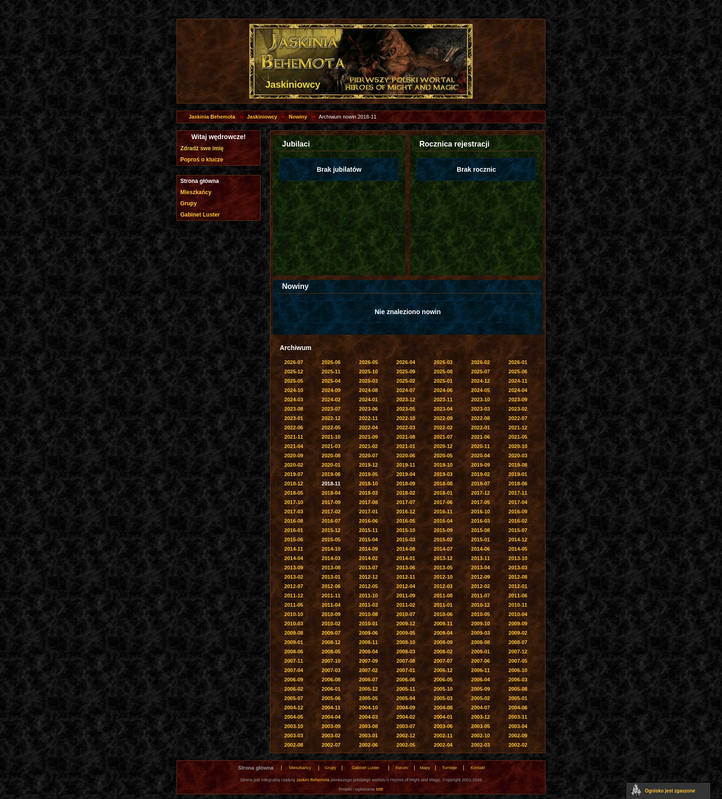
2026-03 (443, 362)
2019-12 (368, 465)
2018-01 (443, 493)
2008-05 (331, 651)
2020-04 (480, 455)
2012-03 (443, 586)
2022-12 (331, 418)
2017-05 (480, 502)
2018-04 (331, 493)
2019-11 (405, 465)
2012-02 (480, 586)
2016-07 (331, 521)
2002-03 (480, 745)
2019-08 (518, 465)
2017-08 (368, 502)
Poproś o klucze (201, 159)
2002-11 (443, 735)
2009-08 (293, 633)
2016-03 (480, 521)
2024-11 (518, 381)
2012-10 (443, 577)
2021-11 (293, 437)
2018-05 (293, 493)
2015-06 (293, 539)
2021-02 (368, 446)
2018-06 (518, 483)
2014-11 (293, 549)
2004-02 (405, 717)
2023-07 (331, 409)
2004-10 (368, 707)
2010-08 (368, 614)
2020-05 (443, 455)
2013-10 (518, 558)
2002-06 (368, 745)
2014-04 (293, 558)
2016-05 (405, 521)
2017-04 (518, 502)
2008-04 (368, 651)
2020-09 (293, 455)
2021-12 (518, 427)
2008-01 (480, 651)
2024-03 (293, 399)
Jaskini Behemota (312, 780)
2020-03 (518, 455)
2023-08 (293, 409)
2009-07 (331, 633)
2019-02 (480, 474)
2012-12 (368, 577)
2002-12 (405, 735)
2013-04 (480, 567)
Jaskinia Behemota (212, 116)
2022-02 (443, 427)
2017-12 (480, 493)
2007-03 (331, 670)
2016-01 (293, 530)
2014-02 (368, 558)
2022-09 (443, 418)
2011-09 (405, 595)
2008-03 (405, 651)
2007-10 (331, 661)
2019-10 (443, 465)
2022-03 (405, 427)
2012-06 (331, 586)
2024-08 (368, 390)
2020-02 (293, 465)
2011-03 (368, 605)
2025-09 (405, 371)
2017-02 (331, 511)
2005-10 (443, 689)
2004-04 (331, 717)
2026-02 (480, 362)
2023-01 (293, 418)
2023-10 (480, 399)
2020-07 (368, 455)
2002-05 (405, 745)
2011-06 (518, 595)
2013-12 (443, 558)
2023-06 (368, 409)
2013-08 (331, 567)
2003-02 (331, 735)
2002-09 (518, 735)
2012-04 (405, 586)
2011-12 (293, 595)
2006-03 (518, 679)
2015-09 (443, 530)
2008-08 (480, 642)
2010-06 (443, 614)
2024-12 (480, 381)
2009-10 (480, 623)
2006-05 (443, 679)
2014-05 (518, 549)
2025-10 (368, 371)
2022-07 (518, 418)
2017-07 (405, 502)
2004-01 (443, 717)
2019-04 (405, 474)
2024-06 (443, 390)
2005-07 (293, 698)
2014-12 (518, 539)
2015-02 (443, 539)
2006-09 (293, 679)
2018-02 (405, 493)
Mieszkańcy (196, 192)
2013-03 (518, 567)
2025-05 (293, 381)
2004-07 (480, 707)
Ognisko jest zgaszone (670, 790)
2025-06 (518, 371)
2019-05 (368, 474)
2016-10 (480, 511)
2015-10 (405, 530)
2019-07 (293, 474)
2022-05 (331, 427)
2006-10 (518, 670)
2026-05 (368, 362)
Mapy (425, 767)
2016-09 (518, 511)
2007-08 (405, 661)
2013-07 (368, 567)
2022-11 (368, 418)
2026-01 (518, 362)
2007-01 (405, 670)
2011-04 (331, 605)
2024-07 (405, 390)
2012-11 (405, 577)
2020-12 (443, 446)
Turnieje (449, 767)
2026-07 (293, 362)
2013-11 (480, 558)
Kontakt (478, 767)
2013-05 (443, 567)
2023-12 (405, 399)
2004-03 (368, 717)
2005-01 (518, 698)
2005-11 (405, 689)
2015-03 (405, 539)
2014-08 (405, 549)
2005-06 (331, 698)
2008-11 (368, 642)
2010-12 (480, 605)
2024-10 (293, 390)
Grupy (188, 203)
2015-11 (368, 530)
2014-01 (405, 558)
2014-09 (368, 549)
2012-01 (518, 586)
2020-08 (331, 455)
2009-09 (518, 623)
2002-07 (331, 745)
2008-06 (293, 651)
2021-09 (368, 437)
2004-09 (405, 707)
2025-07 (480, 371)
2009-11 (443, 623)
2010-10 (293, 614)
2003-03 (293, 735)
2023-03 (480, 409)
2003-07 (405, 726)
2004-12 (293, 707)
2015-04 (368, 539)
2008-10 (405, 642)
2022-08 (480, 418)
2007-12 (518, 651)
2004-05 (293, 717)
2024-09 (331, 390)
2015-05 (331, 539)
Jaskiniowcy (262, 116)
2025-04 (331, 381)
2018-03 (368, 493)
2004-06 (518, 707)
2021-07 (443, 437)
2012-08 (518, 577)
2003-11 (518, 717)
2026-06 (331, 362)
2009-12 (405, 623)
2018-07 (480, 483)
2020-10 (518, 446)
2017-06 (443, 502)
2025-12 (293, 371)
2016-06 (368, 521)
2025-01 (443, 381)
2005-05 (368, 698)
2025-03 (368, 381)
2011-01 (443, 605)
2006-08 (331, 679)
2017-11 (518, 493)
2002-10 (480, 735)
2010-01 (368, 623)
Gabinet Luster (200, 214)
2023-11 (443, 399)
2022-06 (293, 427)
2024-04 (518, 390)
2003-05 (480, 726)
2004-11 (331, 707)
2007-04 (293, 670)
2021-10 (331, 437)
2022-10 (405, 418)
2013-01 (331, 577)
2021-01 (405, 446)
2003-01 (368, 735)
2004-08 (443, 707)
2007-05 (518, 661)
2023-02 (518, 409)
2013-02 (293, 577)
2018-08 (443, 483)
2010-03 (293, 623)
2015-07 (518, 530)
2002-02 (518, 745)
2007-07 (443, 661)
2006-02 (293, 689)
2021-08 (405, 437)
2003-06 (443, 726)
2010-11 (518, 605)
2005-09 (480, 689)
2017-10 (293, 502)
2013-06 (405, 567)
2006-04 (480, 679)
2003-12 (480, 717)
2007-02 (368, 670)
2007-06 (480, 661)
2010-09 (331, 614)
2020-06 (405, 455)
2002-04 (443, 745)
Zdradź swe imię (202, 148)
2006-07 (368, 679)
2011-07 (480, 595)
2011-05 (293, 605)
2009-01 (293, 642)
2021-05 (518, 437)
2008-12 (331, 642)
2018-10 (368, 483)
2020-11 (480, 446)
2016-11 (443, 511)
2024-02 (331, 399)
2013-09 (293, 567)
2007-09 (368, 661)
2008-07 (518, 642)
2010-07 (405, 614)
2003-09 (331, 726)
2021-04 (293, 446)
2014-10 (331, 549)
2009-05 (405, 633)
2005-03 (443, 698)
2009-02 (518, 633)
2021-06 (480, 437)
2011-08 (443, 595)
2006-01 (331, 689)
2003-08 (368, 726)
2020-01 (331, 465)
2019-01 (518, 474)
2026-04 (405, 362)
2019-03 (443, 474)
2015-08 (480, 530)
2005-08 (518, 689)
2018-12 (293, 483)
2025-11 (331, 371)
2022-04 (368, 427)
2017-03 (293, 511)
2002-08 (293, 745)
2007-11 (293, 661)
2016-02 (518, 521)
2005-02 (480, 698)
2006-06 (405, 679)
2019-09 (480, 465)
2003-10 (293, 726)
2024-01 (368, 399)
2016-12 (405, 511)
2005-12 (368, 689)
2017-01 (368, 511)
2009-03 (480, 633)
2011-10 (368, 595)
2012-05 (368, 586)
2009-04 (443, 633)
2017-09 (331, 502)
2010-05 (480, 614)
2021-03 (331, 446)
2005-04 (405, 698)
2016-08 (293, 521)
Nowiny (298, 116)
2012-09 (480, 577)
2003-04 (518, 726)
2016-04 (443, 521)
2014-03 (331, 558)
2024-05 (480, 390)
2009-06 (368, 633)
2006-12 (443, 670)
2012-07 (293, 586)
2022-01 (480, 427)
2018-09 (405, 483)
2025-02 (405, 381)
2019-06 (331, 474)
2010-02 (331, 623)
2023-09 (518, 399)
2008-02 (443, 651)
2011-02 (405, 605)
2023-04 (443, 409)
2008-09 (443, 642)
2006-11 (480, 670)
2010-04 (518, 614)
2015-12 (331, 530)
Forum (402, 767)
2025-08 (443, 371)
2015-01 (480, 539)
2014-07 (443, 549)
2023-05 (405, 409)
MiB (379, 789)
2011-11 (331, 595)
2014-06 (480, 549)
